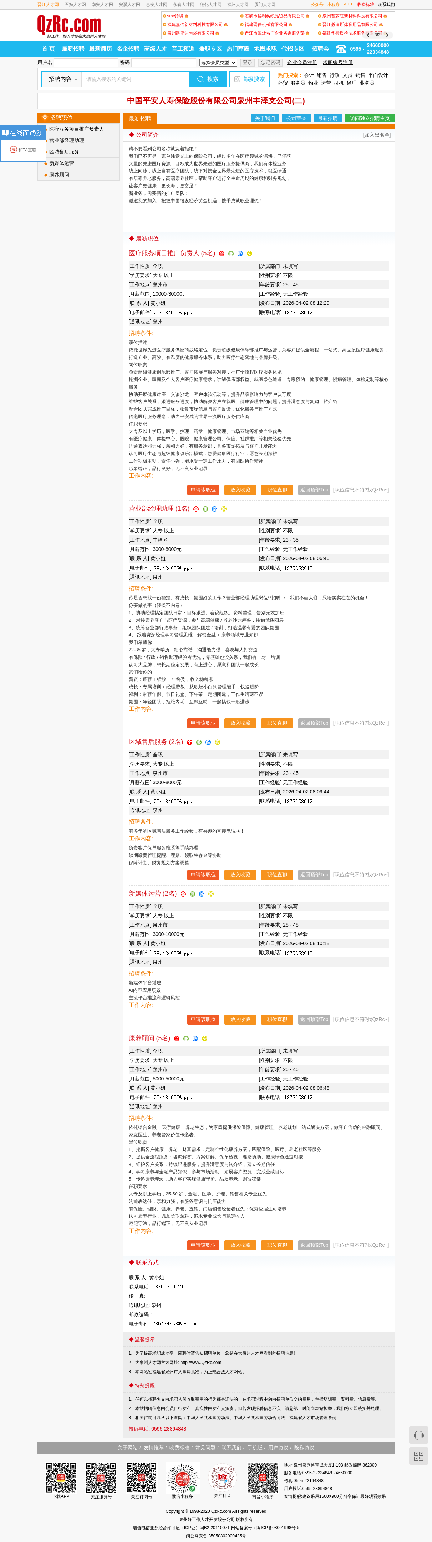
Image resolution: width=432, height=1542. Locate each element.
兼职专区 (210, 49)
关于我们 (265, 118)
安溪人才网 (129, 4)
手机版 (255, 1447)
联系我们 (386, 4)
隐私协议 (304, 1447)
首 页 (48, 49)
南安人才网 (102, 4)
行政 (335, 75)
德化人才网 (211, 4)
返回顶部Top (314, 490)
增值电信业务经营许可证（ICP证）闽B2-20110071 (182, 1527)
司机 (339, 83)
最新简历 (100, 49)
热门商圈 (238, 49)
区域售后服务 (64, 152)
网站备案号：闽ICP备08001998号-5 (265, 1527)
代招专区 (292, 49)
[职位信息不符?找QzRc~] (361, 490)
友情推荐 (154, 1447)
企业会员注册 (302, 62)
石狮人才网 (75, 4)
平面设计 (378, 75)
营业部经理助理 (66, 140)
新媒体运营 (61, 163)
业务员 (367, 83)
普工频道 (183, 49)
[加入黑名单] (377, 135)
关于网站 (128, 1447)
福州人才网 (238, 4)
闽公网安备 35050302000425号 (216, 1535)
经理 (352, 83)
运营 (326, 83)
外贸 (283, 83)
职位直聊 (277, 490)
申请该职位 (203, 490)
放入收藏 (240, 490)
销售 (322, 75)
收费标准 (365, 4)
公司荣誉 (296, 118)
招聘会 (320, 49)
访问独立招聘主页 (370, 118)
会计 (309, 75)
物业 (313, 83)
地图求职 (265, 49)
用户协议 (278, 1447)
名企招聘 (128, 49)
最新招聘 (73, 49)
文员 (347, 75)
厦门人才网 (265, 4)
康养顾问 (59, 174)
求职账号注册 (338, 62)
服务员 (297, 83)
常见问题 (205, 1447)
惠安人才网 (156, 4)
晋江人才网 (48, 4)
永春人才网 (183, 4)
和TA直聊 (23, 149)
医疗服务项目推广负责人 (76, 129)
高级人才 (155, 49)
